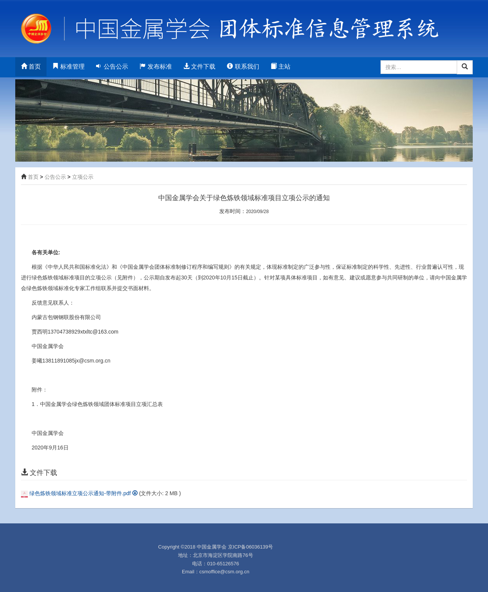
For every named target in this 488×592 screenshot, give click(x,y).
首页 (31, 66)
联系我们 (243, 66)
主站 (281, 66)
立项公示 (82, 177)
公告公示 (112, 66)
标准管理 (68, 66)
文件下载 (199, 66)
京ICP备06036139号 (250, 547)
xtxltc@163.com (99, 332)
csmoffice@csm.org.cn (224, 571)
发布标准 (156, 66)
